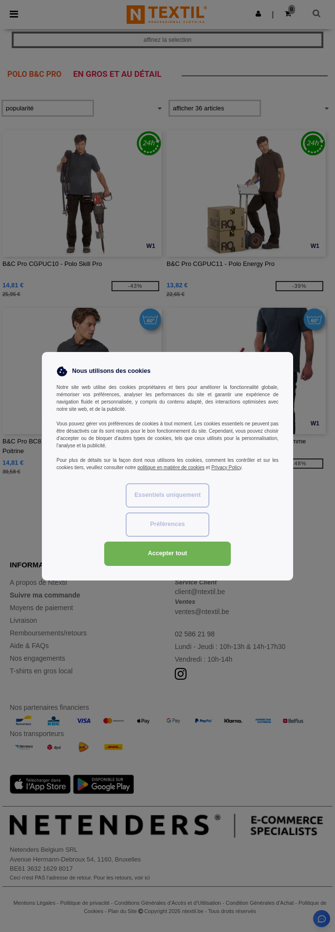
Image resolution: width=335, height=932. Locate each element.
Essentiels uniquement (167, 495)
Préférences (167, 524)
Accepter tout (167, 553)
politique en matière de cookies (171, 467)
